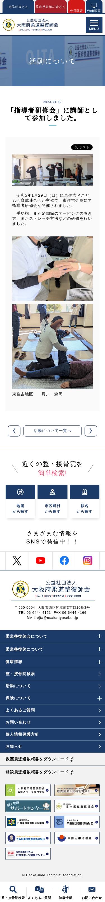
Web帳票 (94, 10)
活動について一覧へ (52, 430)
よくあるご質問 (53, 710)
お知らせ (53, 746)
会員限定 (76, 10)
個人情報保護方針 (53, 734)
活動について (53, 686)
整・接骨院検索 (53, 674)
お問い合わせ (53, 722)
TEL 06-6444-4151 (34, 613)
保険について (54, 696)
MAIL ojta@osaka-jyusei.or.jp (52, 618)
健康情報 (54, 660)
